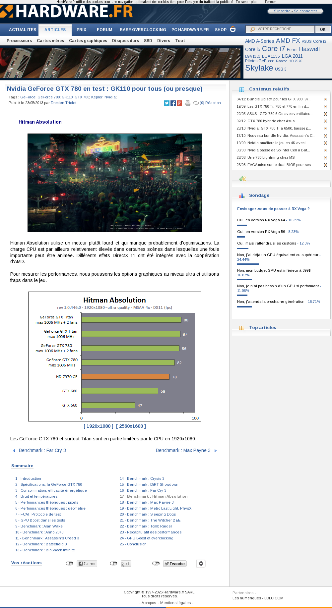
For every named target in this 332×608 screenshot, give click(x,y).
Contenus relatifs (269, 88)
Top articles (262, 327)
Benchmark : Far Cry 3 (42, 450)
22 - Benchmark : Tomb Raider (146, 526)
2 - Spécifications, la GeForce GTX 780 (48, 484)
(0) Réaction (207, 103)
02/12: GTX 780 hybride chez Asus (265, 121)
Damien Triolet (63, 103)
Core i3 (319, 41)
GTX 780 (82, 97)
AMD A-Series (259, 41)
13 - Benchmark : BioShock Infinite (45, 550)
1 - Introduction (28, 478)
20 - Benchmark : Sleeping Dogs (148, 514)
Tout (180, 40)
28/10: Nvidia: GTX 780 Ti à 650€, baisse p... (273, 128)
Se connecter (305, 11)
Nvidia (110, 97)
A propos (149, 603)
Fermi (292, 49)
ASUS (306, 41)
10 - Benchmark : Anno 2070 (39, 532)
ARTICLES (55, 30)
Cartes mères (50, 40)
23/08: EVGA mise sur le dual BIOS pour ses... (275, 165)
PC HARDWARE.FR (190, 30)
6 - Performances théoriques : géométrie (50, 508)
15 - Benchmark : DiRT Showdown (149, 484)
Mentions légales (175, 603)
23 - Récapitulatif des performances (150, 532)
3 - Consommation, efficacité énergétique (51, 490)
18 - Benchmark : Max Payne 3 (146, 502)
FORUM (104, 30)
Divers (163, 40)
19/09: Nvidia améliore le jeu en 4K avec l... (272, 143)
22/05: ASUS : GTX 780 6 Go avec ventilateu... (274, 114)
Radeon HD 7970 (289, 61)
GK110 (67, 97)
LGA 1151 (252, 56)
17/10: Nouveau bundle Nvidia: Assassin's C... (275, 136)
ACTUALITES (22, 30)
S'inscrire (282, 11)
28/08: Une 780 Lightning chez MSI (266, 157)
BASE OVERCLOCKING (143, 30)
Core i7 (273, 48)
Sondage (259, 195)
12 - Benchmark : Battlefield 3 (41, 544)
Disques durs (125, 40)
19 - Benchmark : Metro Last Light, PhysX (155, 508)
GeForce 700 (48, 97)
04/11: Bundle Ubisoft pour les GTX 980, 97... (273, 99)
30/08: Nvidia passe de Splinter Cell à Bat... (273, 150)
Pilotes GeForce (259, 61)
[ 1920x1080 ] (98, 426)
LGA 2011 (292, 56)
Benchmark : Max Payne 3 (183, 450)
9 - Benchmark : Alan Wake (39, 526)
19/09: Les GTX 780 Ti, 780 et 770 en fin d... (272, 106)
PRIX (81, 30)
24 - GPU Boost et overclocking (146, 538)
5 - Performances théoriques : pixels (46, 502)
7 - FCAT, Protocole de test (38, 514)
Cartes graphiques (88, 40)
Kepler (96, 97)
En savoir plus (246, 2)
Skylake (259, 67)
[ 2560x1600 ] (131, 426)
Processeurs (19, 40)
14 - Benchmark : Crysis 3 (142, 478)
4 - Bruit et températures (36, 496)
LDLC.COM (274, 598)
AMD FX (288, 40)
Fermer (270, 2)
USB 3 (281, 69)
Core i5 (252, 49)
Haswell (309, 49)
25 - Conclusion (133, 544)
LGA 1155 (271, 56)
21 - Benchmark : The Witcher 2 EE (150, 520)
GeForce (27, 97)
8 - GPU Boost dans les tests (40, 520)
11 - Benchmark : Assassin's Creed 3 (47, 538)
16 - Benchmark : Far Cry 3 (143, 490)
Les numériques (246, 598)
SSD (148, 40)
